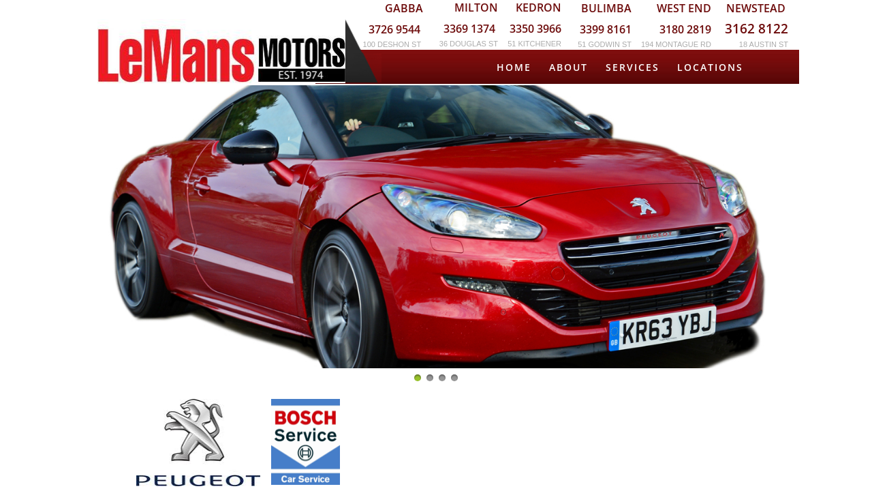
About (568, 67)
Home (514, 67)
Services (632, 67)
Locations (710, 67)
